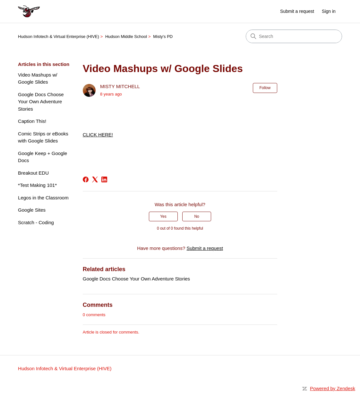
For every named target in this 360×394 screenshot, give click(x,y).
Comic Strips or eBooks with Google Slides (43, 137)
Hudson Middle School (126, 36)
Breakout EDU (33, 173)
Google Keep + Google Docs (42, 157)
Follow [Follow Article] (265, 88)
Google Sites (32, 210)
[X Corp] (95, 179)
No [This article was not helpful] (196, 216)
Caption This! (32, 121)
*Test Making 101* (37, 185)
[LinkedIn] (104, 179)
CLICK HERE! (98, 134)
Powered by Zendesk (332, 388)
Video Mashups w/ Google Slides (37, 78)
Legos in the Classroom (43, 197)
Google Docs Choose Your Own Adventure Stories (41, 102)
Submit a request (297, 11)
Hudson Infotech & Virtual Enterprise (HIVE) (58, 36)
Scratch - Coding (36, 222)
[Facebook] (86, 179)
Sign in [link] (329, 11)
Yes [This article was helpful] (163, 216)
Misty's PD (163, 36)
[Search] (294, 36)
